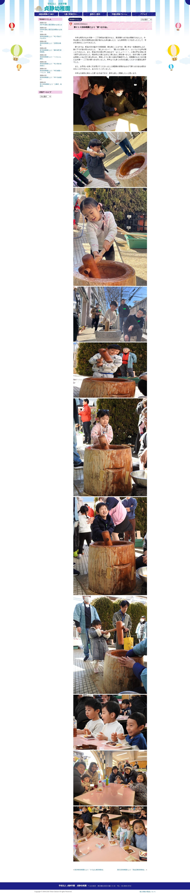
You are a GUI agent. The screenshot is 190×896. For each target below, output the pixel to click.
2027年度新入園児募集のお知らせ (51, 25)
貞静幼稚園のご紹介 (46, 14)
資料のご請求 (95, 14)
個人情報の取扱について (148, 891)
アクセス (143, 14)
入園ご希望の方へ (70, 14)
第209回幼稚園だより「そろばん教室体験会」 (90, 870)
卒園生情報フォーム (119, 14)
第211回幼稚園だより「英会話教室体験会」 (131, 870)
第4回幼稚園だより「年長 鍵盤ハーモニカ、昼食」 (50, 71)
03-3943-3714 (126, 886)
